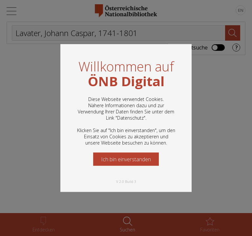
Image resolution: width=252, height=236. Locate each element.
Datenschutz (130, 118)
